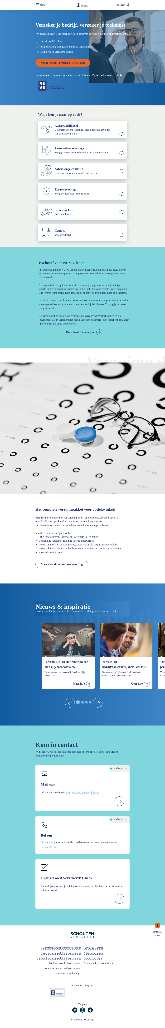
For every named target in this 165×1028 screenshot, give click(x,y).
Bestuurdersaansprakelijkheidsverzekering (59, 958)
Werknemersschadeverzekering (65, 963)
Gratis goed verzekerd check (98, 963)
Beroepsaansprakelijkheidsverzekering (61, 953)
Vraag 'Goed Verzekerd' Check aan (63, 62)
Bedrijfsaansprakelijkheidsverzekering (61, 947)
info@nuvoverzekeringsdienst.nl (82, 792)
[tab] (78, 702)
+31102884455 (48, 846)
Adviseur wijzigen (93, 953)
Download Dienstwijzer (80, 332)
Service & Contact (93, 947)
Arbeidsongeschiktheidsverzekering (62, 968)
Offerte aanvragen (93, 958)
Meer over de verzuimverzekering (62, 564)
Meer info (79, 683)
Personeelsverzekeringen (68, 973)
